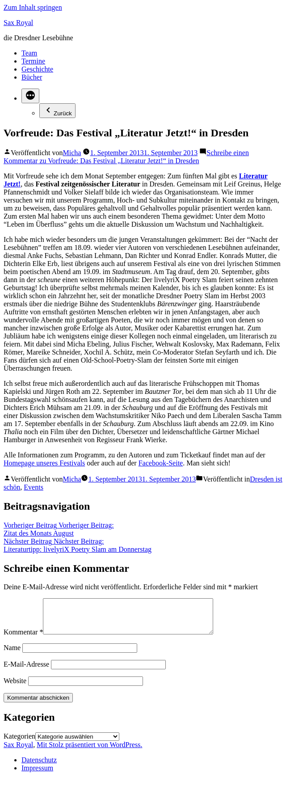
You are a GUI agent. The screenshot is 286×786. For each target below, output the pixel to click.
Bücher (31, 77)
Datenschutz (39, 766)
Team (29, 53)
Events (33, 487)
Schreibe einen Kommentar (126, 157)
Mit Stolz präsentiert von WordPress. (89, 751)
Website (15, 687)
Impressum (37, 774)
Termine (33, 61)
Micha (72, 152)
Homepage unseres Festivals (44, 463)
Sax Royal (18, 22)
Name (12, 654)
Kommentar (23, 638)
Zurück (57, 111)
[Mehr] (30, 96)
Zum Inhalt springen (33, 7)
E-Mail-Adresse (26, 671)
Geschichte (37, 69)
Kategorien (19, 743)
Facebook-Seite (161, 463)
